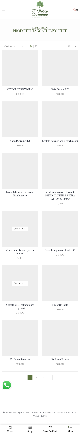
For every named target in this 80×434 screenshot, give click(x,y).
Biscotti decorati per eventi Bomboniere (20, 194)
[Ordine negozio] (13, 46)
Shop (44, 28)
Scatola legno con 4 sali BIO (60, 250)
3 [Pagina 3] (43, 377)
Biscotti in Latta (60, 305)
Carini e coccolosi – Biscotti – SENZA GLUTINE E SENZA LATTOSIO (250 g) (60, 196)
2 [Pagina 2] (36, 377)
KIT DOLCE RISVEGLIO (20, 89)
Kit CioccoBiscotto (20, 359)
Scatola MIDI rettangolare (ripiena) (20, 306)
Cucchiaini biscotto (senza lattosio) (20, 252)
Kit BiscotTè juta (60, 359)
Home (35, 28)
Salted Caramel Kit (20, 141)
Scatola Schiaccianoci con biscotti (60, 141)
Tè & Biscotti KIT (60, 89)
